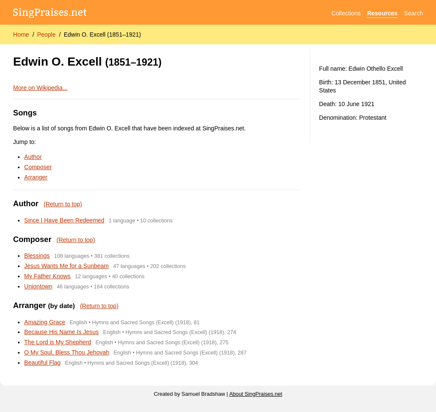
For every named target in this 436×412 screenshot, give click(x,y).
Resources (382, 13)
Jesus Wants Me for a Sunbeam (66, 265)
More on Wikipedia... (40, 87)
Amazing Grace (44, 322)
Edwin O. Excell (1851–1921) (102, 34)
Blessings (37, 255)
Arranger (35, 177)
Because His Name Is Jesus (61, 331)
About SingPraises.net (255, 394)
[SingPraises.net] (50, 13)
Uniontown (38, 286)
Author (33, 156)
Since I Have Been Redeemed (64, 220)
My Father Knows (47, 276)
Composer (38, 167)
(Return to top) (62, 204)
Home (21, 34)
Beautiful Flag (42, 362)
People (46, 34)
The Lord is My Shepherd (57, 342)
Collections (346, 13)
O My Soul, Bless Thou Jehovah (66, 352)
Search (413, 13)
